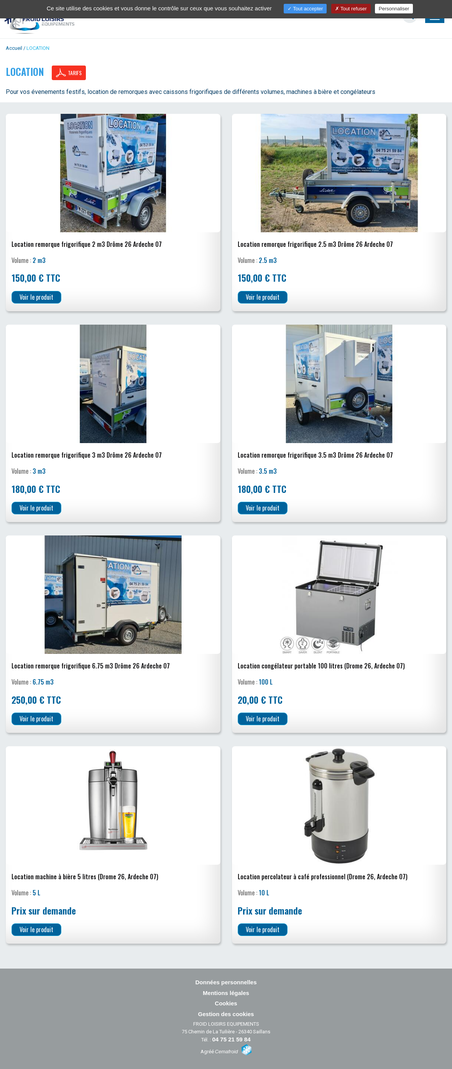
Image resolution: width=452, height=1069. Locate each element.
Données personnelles (225, 982)
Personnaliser (394, 8)
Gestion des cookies (226, 1014)
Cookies (226, 1003)
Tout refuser (351, 8)
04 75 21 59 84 (231, 1039)
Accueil (14, 48)
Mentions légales (226, 993)
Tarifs (69, 72)
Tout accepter (305, 8)
